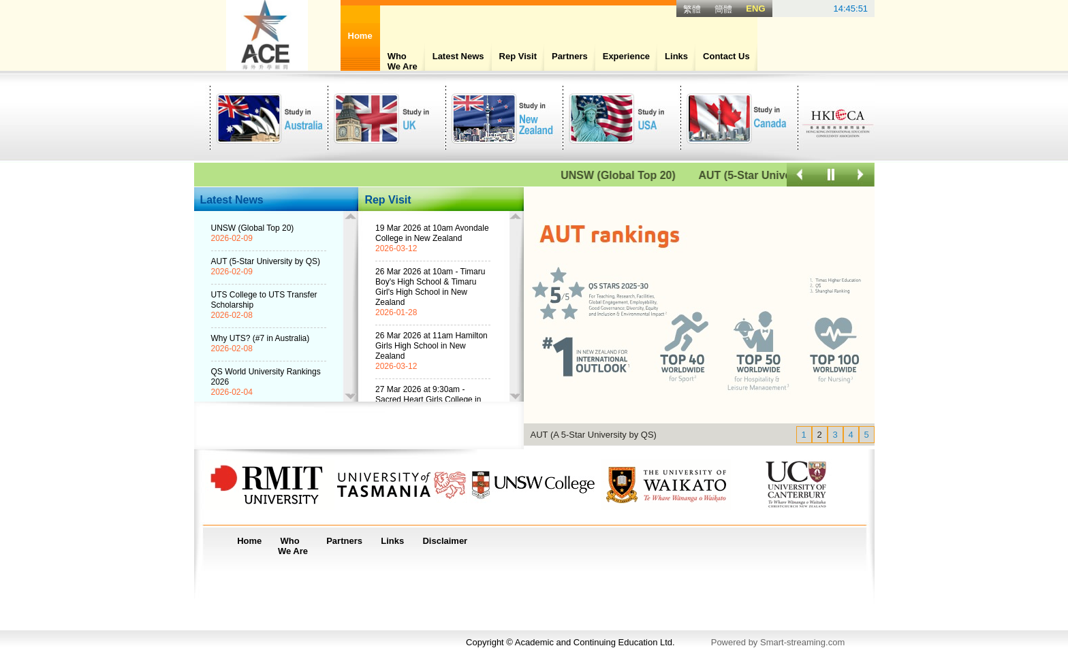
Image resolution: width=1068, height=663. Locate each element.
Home (249, 541)
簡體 (723, 9)
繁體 (692, 9)
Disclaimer (444, 541)
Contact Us (726, 56)
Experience (626, 56)
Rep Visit (518, 56)
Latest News (458, 56)
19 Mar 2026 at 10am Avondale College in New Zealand (432, 233)
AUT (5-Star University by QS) (265, 261)
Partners (570, 56)
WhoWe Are (403, 61)
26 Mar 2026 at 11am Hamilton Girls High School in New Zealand (431, 346)
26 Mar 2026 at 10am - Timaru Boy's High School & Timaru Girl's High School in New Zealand (430, 287)
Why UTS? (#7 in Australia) (260, 338)
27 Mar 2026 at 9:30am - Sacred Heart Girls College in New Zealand (428, 400)
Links (676, 56)
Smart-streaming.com (802, 642)
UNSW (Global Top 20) (631, 175)
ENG (755, 8)
